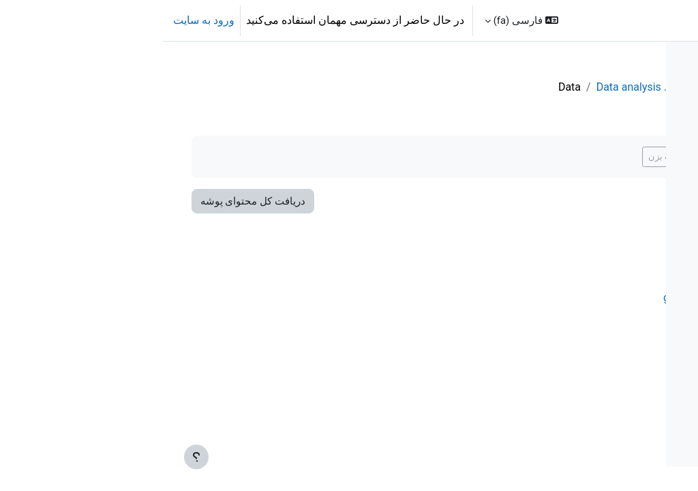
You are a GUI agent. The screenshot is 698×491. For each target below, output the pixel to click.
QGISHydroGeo (440, 86)
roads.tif (409, 320)
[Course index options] (521, 61)
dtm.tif (413, 274)
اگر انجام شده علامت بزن (412, 156)
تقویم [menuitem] (576, 20)
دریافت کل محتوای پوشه (109, 201)
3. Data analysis (350, 86)
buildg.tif (407, 251)
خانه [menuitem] (608, 20)
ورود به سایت (41, 20)
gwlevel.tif (404, 297)
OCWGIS (663, 20)
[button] (359, 20)
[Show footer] (34, 457)
